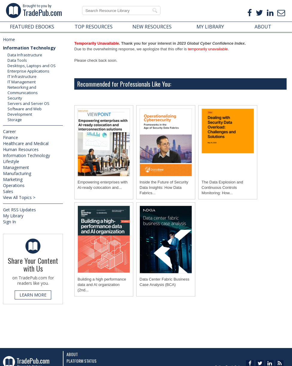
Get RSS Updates (19, 210)
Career (9, 131)
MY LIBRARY (210, 26)
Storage (14, 119)
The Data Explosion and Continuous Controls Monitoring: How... (222, 187)
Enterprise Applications (28, 71)
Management (16, 167)
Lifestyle (11, 161)
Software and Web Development (24, 111)
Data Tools (17, 60)
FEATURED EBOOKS (32, 26)
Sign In (9, 222)
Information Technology (29, 48)
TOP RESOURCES (94, 26)
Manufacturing (17, 173)
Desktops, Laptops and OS (31, 65)
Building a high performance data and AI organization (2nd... (102, 284)
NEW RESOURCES (152, 26)
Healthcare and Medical (26, 143)
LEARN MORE (32, 295)
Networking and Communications (22, 90)
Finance (10, 137)
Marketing (12, 179)
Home (9, 39)
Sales (8, 191)
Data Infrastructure (24, 55)
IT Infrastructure (22, 76)
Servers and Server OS (28, 103)
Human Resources (21, 149)
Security (14, 98)
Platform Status (81, 361)
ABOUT (263, 26)
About (72, 354)
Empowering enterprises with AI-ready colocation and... (103, 185)
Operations (14, 185)
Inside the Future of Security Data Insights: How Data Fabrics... (164, 187)
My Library (13, 216)
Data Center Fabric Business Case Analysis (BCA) (164, 282)
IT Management (21, 82)
